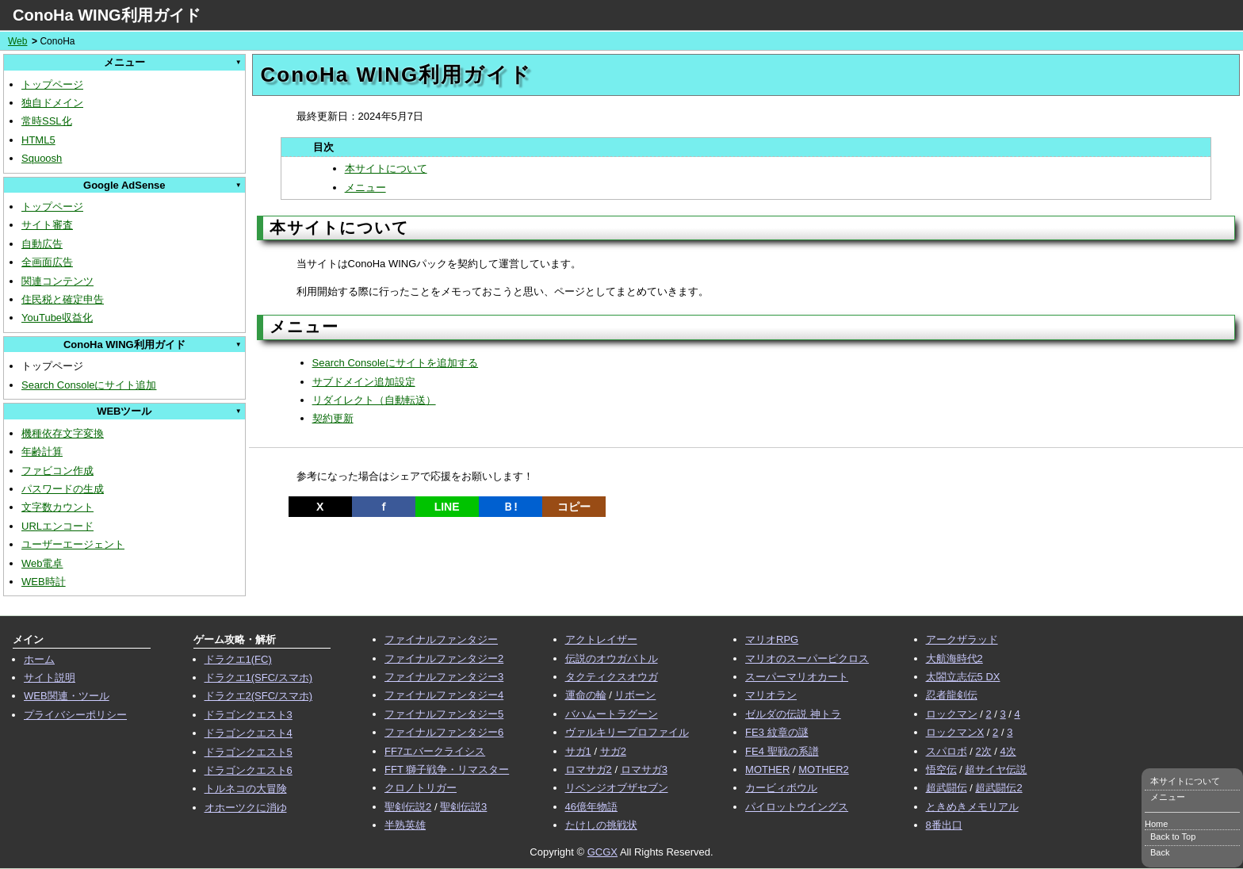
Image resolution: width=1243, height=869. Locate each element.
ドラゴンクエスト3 (249, 715)
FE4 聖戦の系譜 (781, 751)
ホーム (39, 659)
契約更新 (333, 418)
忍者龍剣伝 (951, 695)
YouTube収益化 (57, 317)
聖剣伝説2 (407, 807)
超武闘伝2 (998, 788)
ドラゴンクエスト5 (249, 752)
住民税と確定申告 (62, 299)
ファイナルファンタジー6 (443, 732)
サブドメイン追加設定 (363, 382)
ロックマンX (955, 732)
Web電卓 (42, 563)
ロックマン (951, 714)
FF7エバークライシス (434, 751)
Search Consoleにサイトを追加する (395, 363)
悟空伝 (941, 769)
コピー (574, 506)
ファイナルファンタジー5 (443, 714)
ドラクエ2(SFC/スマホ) (259, 696)
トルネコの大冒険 (246, 788)
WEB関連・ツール (66, 696)
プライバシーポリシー (75, 715)
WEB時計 (43, 582)
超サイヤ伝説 (996, 769)
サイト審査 (47, 225)
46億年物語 (591, 807)
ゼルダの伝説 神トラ (793, 714)
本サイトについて (386, 168)
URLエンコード (57, 526)
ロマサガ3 (644, 769)
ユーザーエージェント (72, 544)
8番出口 (944, 825)
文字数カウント (57, 507)
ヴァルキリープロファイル (627, 732)
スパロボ (946, 751)
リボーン (635, 695)
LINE (447, 506)
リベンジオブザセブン (616, 788)
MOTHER (767, 769)
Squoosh (41, 158)
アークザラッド (962, 639)
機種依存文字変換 (62, 433)
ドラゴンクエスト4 (249, 733)
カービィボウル (781, 788)
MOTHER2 (823, 769)
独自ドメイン (52, 103)
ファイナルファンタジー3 (443, 677)
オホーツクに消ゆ (246, 807)
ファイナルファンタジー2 (443, 658)
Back (1159, 852)
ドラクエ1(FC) (238, 659)
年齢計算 (42, 451)
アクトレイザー (601, 639)
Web (17, 41)
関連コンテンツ (57, 281)
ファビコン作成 (57, 471)
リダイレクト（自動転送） (374, 400)
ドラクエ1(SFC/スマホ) (259, 677)
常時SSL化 (46, 121)
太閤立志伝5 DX (963, 677)
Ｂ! (510, 506)
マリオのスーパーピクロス (807, 658)
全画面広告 (47, 262)
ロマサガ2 (588, 769)
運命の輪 (585, 695)
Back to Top (1172, 836)
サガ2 (613, 751)
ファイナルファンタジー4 (443, 695)
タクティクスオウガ (611, 677)
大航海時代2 (954, 658)
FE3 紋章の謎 (776, 732)
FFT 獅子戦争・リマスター (446, 769)
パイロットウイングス (796, 807)
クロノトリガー (420, 788)
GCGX (602, 852)
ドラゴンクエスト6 (249, 770)
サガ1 (578, 751)
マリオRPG (771, 639)
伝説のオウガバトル (611, 658)
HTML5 (38, 140)
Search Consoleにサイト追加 (89, 385)
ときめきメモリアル (972, 807)
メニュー (365, 187)
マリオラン (771, 695)
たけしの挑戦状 (601, 825)
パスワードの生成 (62, 489)
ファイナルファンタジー (441, 639)
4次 (1008, 751)
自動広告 (42, 244)
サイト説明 (49, 677)
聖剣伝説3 (463, 807)
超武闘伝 (946, 788)
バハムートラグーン (611, 714)
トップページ (52, 84)
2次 (983, 751)
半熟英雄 (405, 825)
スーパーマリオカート (796, 677)
